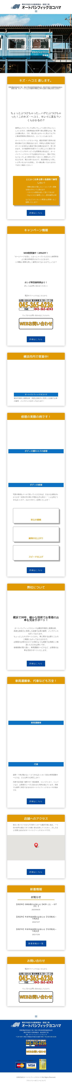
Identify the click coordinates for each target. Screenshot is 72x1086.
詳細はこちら (35, 213)
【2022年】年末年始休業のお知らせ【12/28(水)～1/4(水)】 (36, 917)
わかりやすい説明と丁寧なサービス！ (36, 43)
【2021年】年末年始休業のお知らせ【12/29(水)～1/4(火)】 (36, 930)
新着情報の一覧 (36, 944)
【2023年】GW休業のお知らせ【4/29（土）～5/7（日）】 (36, 905)
